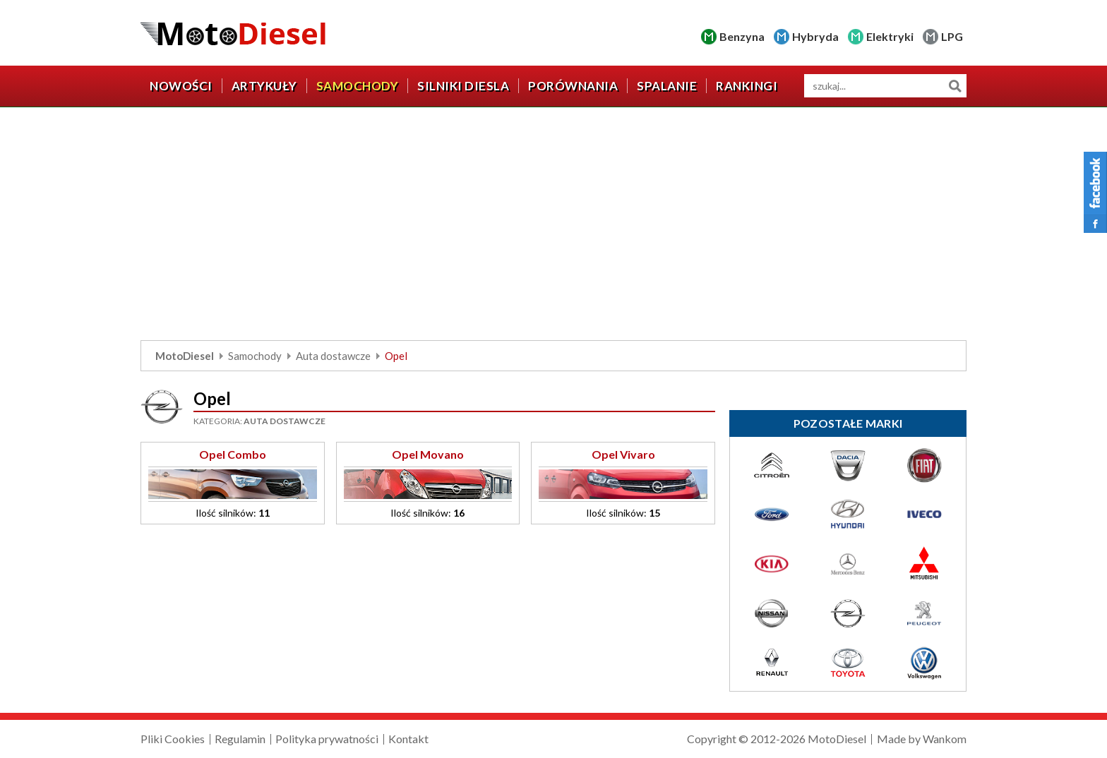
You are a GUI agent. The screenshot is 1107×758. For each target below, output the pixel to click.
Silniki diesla (463, 85)
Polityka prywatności (326, 738)
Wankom (945, 738)
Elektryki (890, 36)
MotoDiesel (184, 355)
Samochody (357, 85)
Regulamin (240, 738)
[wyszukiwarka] (885, 85)
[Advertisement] (553, 227)
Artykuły (264, 85)
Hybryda (815, 36)
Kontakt (408, 738)
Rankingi (746, 85)
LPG (952, 36)
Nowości (181, 85)
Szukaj (955, 85)
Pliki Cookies (172, 738)
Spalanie (667, 85)
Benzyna (742, 36)
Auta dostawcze (333, 355)
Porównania (573, 85)
